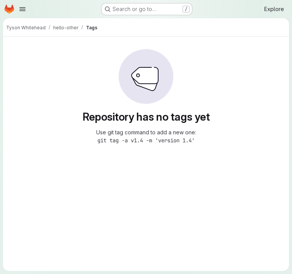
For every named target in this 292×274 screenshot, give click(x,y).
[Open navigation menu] (22, 9)
